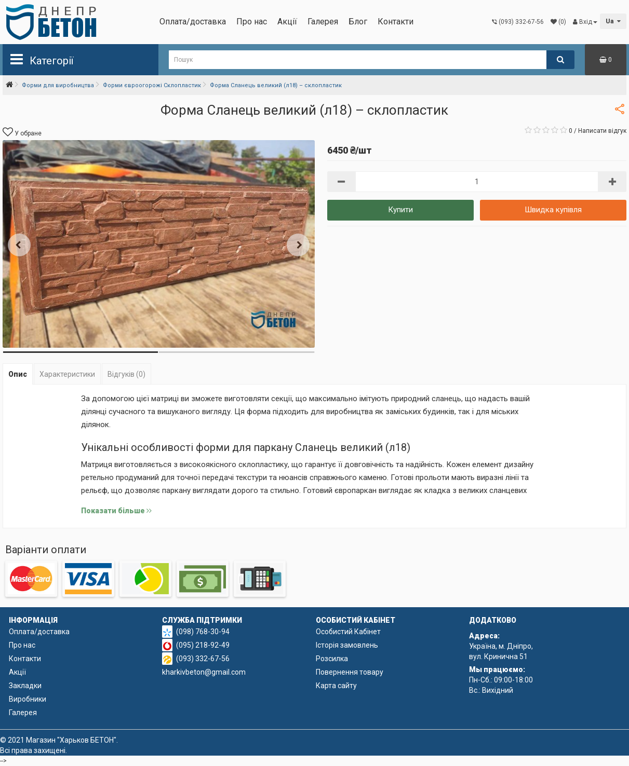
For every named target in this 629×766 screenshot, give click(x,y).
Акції (287, 21)
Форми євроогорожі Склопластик (152, 85)
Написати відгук (602, 130)
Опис (17, 374)
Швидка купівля (553, 209)
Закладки (25, 685)
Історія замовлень (347, 645)
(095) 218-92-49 (203, 645)
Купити (400, 209)
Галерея (322, 21)
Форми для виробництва (58, 85)
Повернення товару (349, 672)
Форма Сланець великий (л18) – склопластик (276, 85)
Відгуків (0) (126, 374)
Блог (358, 21)
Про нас (251, 21)
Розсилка (332, 658)
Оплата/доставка (192, 21)
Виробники (27, 699)
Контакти (395, 21)
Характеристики (67, 374)
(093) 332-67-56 (203, 658)
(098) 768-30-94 (203, 631)
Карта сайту (336, 685)
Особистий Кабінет (348, 631)
